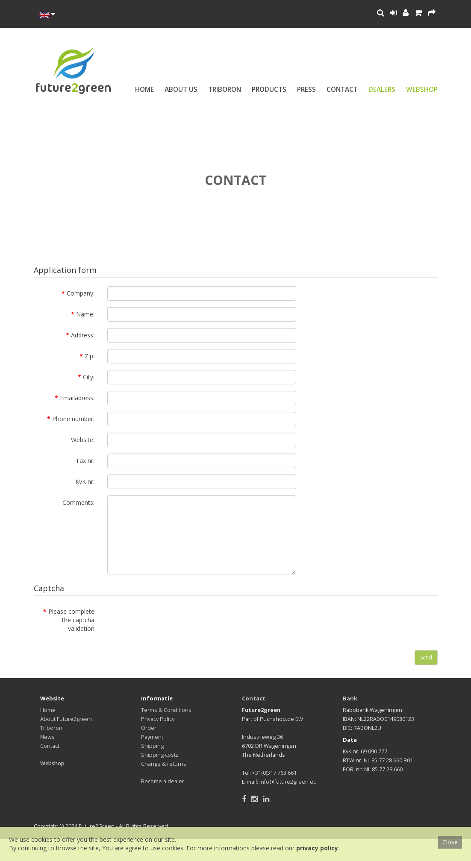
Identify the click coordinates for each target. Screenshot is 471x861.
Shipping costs (160, 754)
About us (181, 89)
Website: (82, 440)
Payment (152, 737)
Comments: (78, 502)
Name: (85, 314)
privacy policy (317, 848)
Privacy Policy (157, 719)
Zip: (89, 356)
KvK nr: (84, 481)
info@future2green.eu (288, 781)
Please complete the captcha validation (71, 620)
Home (144, 89)
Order (148, 728)
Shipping (152, 746)
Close (450, 842)
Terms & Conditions (166, 710)
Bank (350, 698)
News (47, 737)
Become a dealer (162, 781)
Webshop (422, 89)
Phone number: (73, 419)
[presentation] (172, 621)
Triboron (224, 89)
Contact (342, 89)
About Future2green (66, 719)
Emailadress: (77, 398)
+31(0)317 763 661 (274, 772)
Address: (82, 335)
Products (269, 89)
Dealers (381, 89)
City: (88, 377)
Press (306, 89)
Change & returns (163, 763)
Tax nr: (85, 461)
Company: (80, 293)
